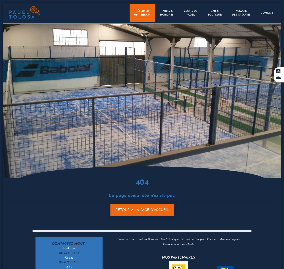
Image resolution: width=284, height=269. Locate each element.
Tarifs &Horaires (166, 13)
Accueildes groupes (241, 13)
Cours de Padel (126, 239)
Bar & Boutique (170, 239)
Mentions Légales (230, 239)
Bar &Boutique (214, 13)
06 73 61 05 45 (69, 253)
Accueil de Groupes (193, 239)
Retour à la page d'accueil (142, 210)
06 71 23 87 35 (69, 262)
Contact (266, 13)
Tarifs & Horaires (148, 239)
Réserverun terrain (141, 13)
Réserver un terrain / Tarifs (178, 244)
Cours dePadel (190, 13)
